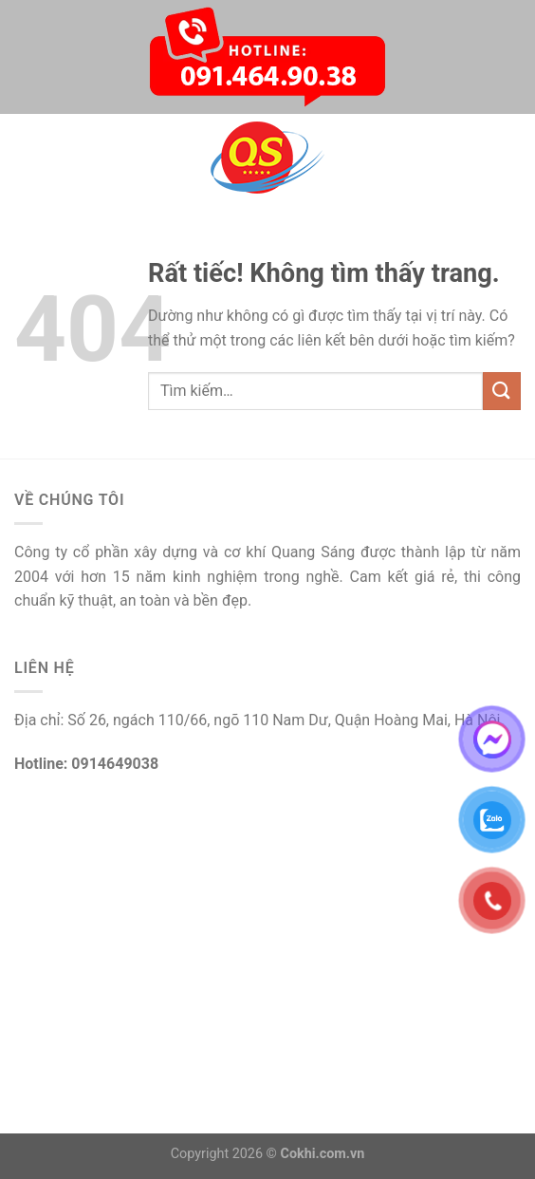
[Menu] (25, 157)
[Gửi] (502, 390)
